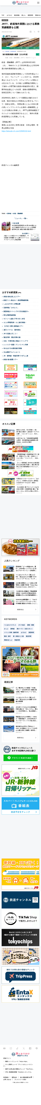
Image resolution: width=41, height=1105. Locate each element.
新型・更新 (30, 625)
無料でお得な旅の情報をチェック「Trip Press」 (19, 1069)
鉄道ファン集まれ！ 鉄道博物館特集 (15, 300)
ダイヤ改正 (21, 625)
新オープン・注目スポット (25, 629)
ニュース (5, 20)
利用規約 (6, 1077)
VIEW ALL (20, 609)
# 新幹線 (8, 213)
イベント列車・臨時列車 (11, 632)
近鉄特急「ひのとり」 (11, 307)
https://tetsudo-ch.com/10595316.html (16, 131)
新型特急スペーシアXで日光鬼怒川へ (16, 311)
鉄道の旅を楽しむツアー (11, 296)
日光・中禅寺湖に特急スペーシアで (15, 341)
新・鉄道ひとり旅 (18, 636)
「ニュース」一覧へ (20, 218)
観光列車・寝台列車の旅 (11, 337)
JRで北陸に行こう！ (10, 333)
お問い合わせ (7, 1079)
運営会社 (14, 1077)
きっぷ (6, 629)
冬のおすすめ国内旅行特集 (12, 348)
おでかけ (9, 15)
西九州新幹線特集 (9, 315)
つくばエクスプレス (10, 625)
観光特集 (16, 15)
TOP (3, 15)
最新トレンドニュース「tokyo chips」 (16, 1061)
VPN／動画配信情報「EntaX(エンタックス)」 (18, 1072)
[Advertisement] (20, 189)
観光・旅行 (7, 636)
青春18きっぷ (8, 640)
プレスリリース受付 (20, 1079)
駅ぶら (24, 15)
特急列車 (17, 640)
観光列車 (28, 636)
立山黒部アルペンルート (11, 352)
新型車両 (30, 15)
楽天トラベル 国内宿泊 (11, 330)
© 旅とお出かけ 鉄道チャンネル (20, 1082)
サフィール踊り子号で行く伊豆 (14, 319)
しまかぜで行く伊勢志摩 (11, 304)
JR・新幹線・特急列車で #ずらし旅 (15, 356)
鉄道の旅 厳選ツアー (10, 359)
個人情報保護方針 (25, 1077)
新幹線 (12, 629)
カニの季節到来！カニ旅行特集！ (14, 322)
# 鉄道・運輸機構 (17, 213)
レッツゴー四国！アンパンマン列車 (15, 345)
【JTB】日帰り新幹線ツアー (13, 326)
